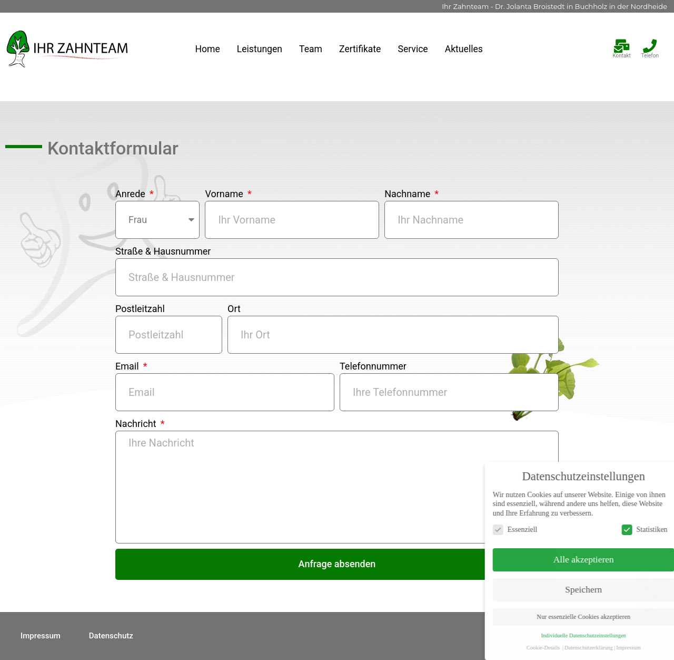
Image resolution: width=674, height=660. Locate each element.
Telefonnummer (373, 366)
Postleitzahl (140, 308)
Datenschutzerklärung (628, 648)
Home (207, 49)
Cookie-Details (583, 648)
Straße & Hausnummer (163, 251)
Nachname (408, 193)
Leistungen (259, 49)
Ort (234, 308)
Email (128, 366)
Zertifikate (360, 49)
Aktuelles (464, 49)
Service (413, 49)
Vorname (225, 193)
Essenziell (554, 530)
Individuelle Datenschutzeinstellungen (623, 635)
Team (310, 49)
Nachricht (136, 423)
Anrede (131, 193)
